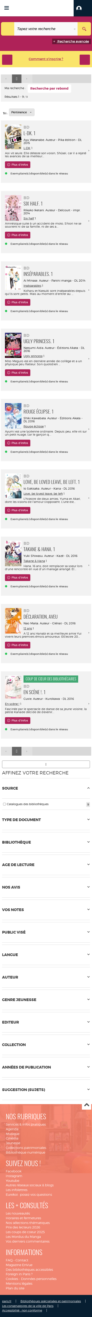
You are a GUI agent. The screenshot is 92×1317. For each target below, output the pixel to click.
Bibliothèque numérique (25, 1152)
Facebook (13, 1171)
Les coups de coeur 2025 (25, 1232)
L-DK (27, 148)
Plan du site (15, 1288)
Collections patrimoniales (26, 1148)
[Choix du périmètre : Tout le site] (7, 29)
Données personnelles (39, 1279)
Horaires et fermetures (23, 1218)
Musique (12, 1134)
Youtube (12, 1181)
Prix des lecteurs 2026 (23, 1227)
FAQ (9, 1260)
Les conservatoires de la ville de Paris (27, 1306)
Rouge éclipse (34, 426)
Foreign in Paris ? (19, 1274)
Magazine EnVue (19, 1265)
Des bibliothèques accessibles (29, 1270)
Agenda (12, 1129)
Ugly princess (33, 356)
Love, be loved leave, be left (43, 493)
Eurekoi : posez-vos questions (29, 1195)
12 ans (28, 628)
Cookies (12, 1279)
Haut (86, 1105)
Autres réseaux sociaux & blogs (30, 1185)
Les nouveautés (18, 1213)
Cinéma (12, 1138)
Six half (29, 218)
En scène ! (12, 704)
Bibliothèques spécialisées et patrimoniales (50, 1301)
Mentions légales (19, 1284)
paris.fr (6, 1301)
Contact (21, 1260)
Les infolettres (16, 1190)
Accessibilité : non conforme (22, 1310)
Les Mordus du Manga (23, 1237)
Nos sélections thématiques (28, 1223)
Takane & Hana (34, 561)
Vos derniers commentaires (28, 1241)
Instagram (14, 1176)
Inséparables (32, 285)
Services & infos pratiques (26, 1124)
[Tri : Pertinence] (22, 112)
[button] (83, 8)
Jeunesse (13, 1143)
